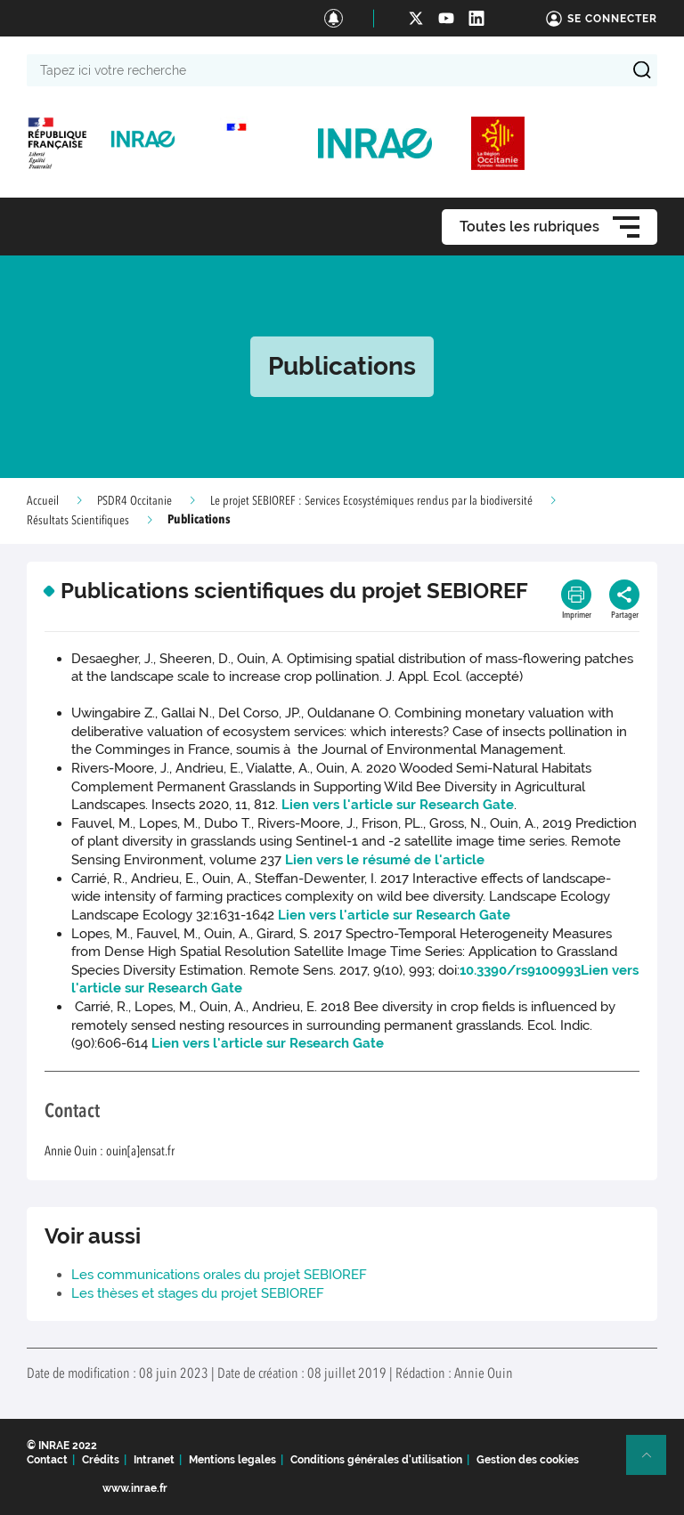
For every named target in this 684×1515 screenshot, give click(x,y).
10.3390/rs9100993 (520, 970)
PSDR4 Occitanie (134, 501)
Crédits (100, 1460)
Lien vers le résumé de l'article (384, 860)
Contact (47, 1460)
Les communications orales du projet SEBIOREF (219, 1275)
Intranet (154, 1460)
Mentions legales (232, 1460)
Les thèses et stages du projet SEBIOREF (197, 1293)
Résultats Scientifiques (78, 520)
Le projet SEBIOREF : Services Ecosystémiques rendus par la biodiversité (371, 501)
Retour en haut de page (653, 1462)
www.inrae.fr (134, 1488)
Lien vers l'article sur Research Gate (397, 805)
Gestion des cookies (527, 1460)
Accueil (43, 501)
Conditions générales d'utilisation (376, 1460)
